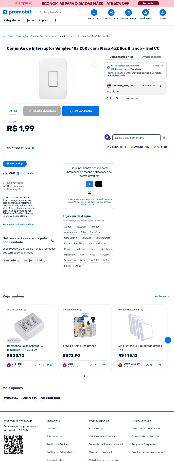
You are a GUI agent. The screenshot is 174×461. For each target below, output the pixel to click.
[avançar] (168, 334)
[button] (78, 177)
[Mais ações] (94, 52)
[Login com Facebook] (89, 177)
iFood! (67, 259)
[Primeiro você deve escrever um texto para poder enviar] (164, 131)
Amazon (95, 220)
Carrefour (95, 226)
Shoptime (104, 248)
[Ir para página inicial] (5, 30)
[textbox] (136, 132)
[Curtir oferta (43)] (13, 104)
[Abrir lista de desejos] (128, 15)
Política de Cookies (89, 198)
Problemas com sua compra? (148, 445)
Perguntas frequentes (144, 437)
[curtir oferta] (37, 359)
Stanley (79, 259)
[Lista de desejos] (80, 105)
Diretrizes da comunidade (146, 422)
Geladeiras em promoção (103, 453)
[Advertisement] (29, 272)
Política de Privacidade (84, 196)
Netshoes (106, 243)
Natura (93, 243)
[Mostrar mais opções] (55, 20)
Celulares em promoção (102, 430)
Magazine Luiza (97, 237)
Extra (67, 237)
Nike (82, 248)
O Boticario (70, 248)
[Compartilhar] (94, 60)
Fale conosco (54, 430)
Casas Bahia (70, 231)
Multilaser (80, 243)
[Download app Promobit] (94, 15)
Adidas (67, 220)
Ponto (92, 248)
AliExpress (81, 220)
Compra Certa (103, 231)
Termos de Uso (103, 196)
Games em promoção (101, 445)
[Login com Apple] (98, 177)
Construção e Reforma (43, 30)
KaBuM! (95, 254)
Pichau (106, 254)
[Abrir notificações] (145, 15)
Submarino (70, 254)
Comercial (52, 422)
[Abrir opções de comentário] (160, 79)
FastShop (79, 237)
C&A (83, 226)
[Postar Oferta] (111, 15)
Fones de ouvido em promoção (106, 437)
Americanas (70, 226)
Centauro (86, 231)
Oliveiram (134, 59)
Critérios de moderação (145, 430)
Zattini (83, 254)
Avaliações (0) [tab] (151, 50)
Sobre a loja (15, 157)
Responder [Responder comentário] (129, 92)
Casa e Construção (19, 30)
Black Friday (96, 422)
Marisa (67, 243)
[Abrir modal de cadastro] (162, 15)
